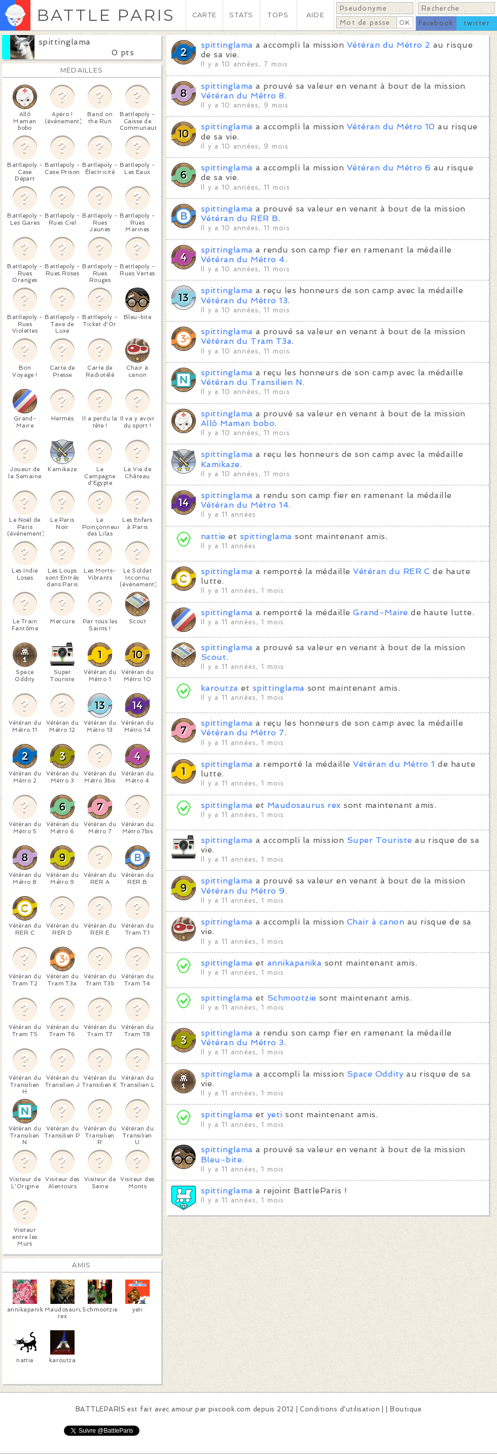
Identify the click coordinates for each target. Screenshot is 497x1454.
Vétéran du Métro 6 (389, 167)
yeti (274, 1114)
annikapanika (294, 963)
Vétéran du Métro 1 (394, 764)
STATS (241, 15)
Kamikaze (220, 464)
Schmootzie (291, 998)
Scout (213, 657)
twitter (477, 23)
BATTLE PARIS (106, 15)
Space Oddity (375, 1074)
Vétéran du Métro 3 (242, 1042)
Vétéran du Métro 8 (243, 95)
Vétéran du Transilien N (251, 382)
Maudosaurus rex (304, 805)
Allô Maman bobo (237, 423)
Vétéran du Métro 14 (245, 505)
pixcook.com (229, 1409)
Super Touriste (379, 840)
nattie (213, 536)
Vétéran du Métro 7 (243, 732)
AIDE (315, 15)
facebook (435, 23)
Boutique (405, 1409)
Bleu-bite (221, 1159)
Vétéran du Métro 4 (243, 259)
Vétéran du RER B (239, 218)
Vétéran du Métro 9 (243, 891)
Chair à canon (375, 922)
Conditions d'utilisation (340, 1409)
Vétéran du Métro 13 (244, 300)
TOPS (278, 15)
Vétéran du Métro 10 (391, 126)
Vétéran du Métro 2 (389, 45)
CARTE (204, 15)
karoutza (219, 688)
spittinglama (65, 42)
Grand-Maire (380, 612)
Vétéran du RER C (391, 571)
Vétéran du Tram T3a (246, 341)
